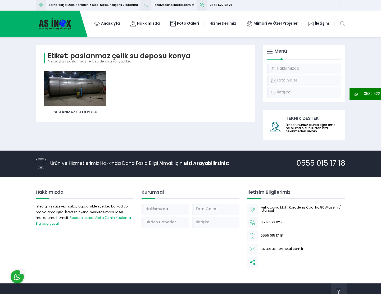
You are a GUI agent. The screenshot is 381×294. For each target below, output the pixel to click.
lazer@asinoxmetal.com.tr (174, 5)
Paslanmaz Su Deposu (74, 112)
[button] (365, 94)
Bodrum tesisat (82, 218)
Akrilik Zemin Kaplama (113, 218)
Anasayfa (56, 61)
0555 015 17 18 (320, 164)
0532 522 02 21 (221, 5)
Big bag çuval (47, 223)
